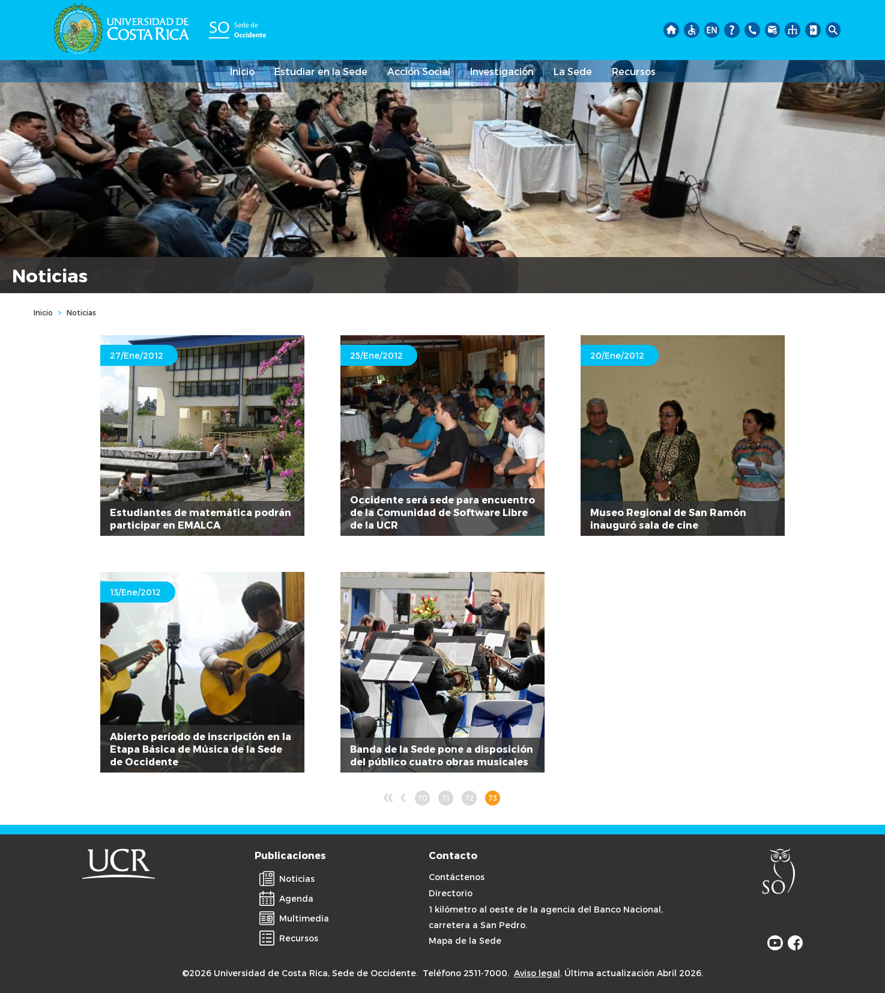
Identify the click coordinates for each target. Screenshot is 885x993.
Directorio (451, 893)
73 (494, 800)
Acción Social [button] (418, 71)
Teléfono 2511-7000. (466, 973)
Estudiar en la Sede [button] (320, 71)
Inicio (242, 71)
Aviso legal (537, 973)
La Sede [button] (573, 71)
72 (471, 800)
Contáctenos (457, 877)
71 (447, 800)
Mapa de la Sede (465, 940)
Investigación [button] (502, 71)
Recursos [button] (634, 71)
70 (423, 800)
